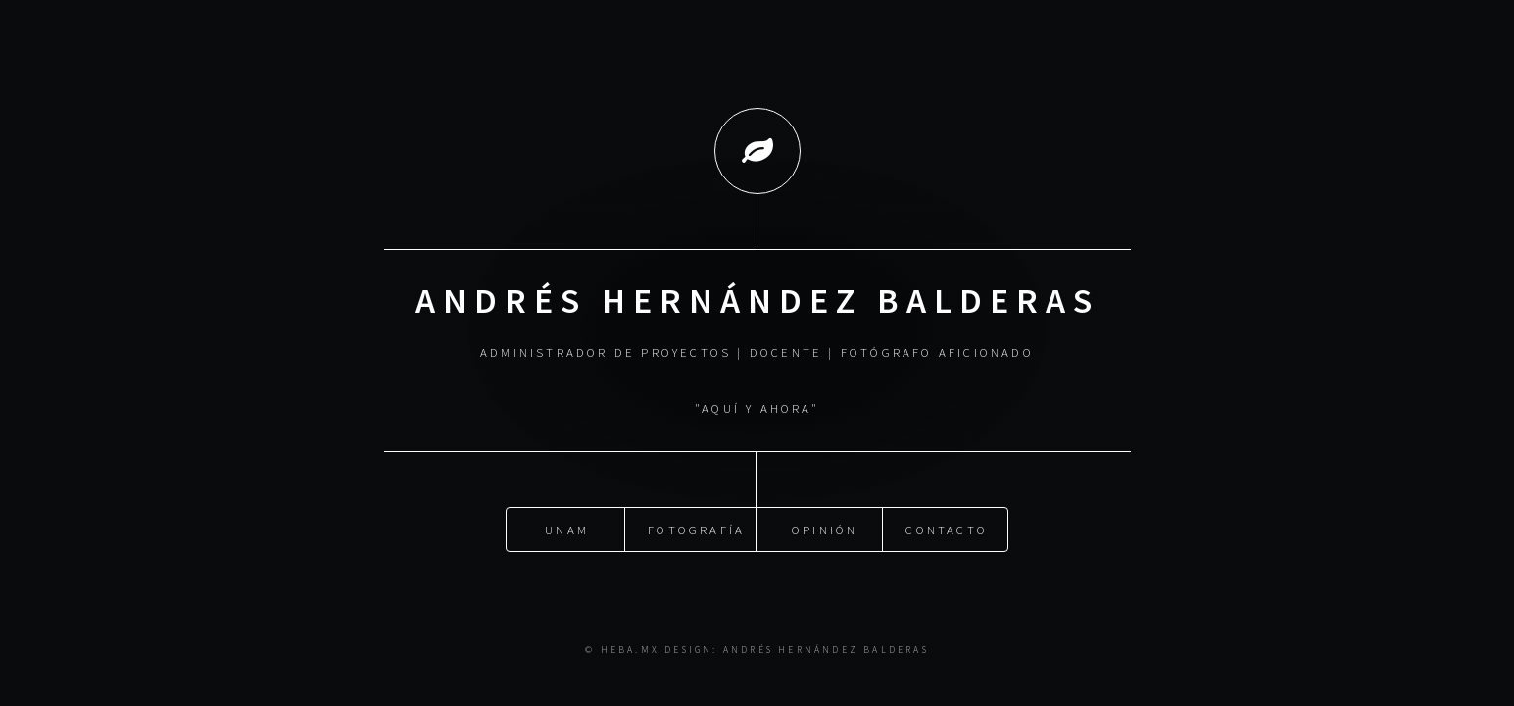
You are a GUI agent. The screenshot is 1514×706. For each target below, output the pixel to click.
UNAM (567, 527)
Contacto (946, 527)
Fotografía (696, 527)
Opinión (824, 527)
